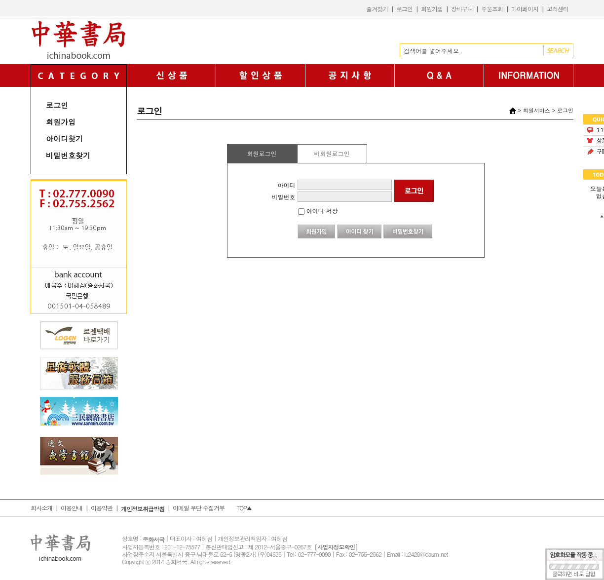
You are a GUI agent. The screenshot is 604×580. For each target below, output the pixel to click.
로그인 (404, 8)
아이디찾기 (64, 138)
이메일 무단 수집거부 (199, 507)
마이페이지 (524, 8)
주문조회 (492, 8)
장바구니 (462, 8)
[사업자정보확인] (335, 546)
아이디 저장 (318, 210)
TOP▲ (244, 507)
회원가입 (432, 8)
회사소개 (41, 507)
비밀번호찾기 (68, 155)
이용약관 (102, 507)
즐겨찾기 (377, 8)
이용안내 (71, 507)
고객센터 (557, 8)
